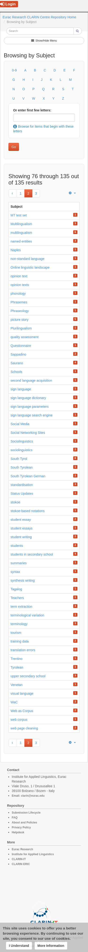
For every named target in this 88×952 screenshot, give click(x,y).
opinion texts (20, 285)
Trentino (17, 659)
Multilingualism (21, 224)
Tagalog (16, 589)
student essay (21, 519)
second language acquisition (31, 380)
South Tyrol (19, 459)
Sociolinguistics (22, 441)
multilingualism (21, 233)
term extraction (21, 606)
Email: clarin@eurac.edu (28, 795)
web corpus (19, 719)
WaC (14, 702)
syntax (15, 572)
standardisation (22, 485)
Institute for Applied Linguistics (33, 854)
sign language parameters (30, 406)
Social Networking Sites (28, 433)
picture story (19, 319)
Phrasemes (19, 302)
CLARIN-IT (19, 859)
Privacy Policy (21, 827)
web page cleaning (24, 728)
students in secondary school (32, 554)
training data (20, 641)
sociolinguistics (21, 450)
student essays (21, 528)
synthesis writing (23, 580)
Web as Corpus (22, 711)
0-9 (14, 70)
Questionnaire (21, 346)
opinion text (19, 276)
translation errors (23, 650)
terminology (19, 624)
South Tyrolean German (28, 476)
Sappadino (18, 354)
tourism (16, 633)
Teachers (17, 598)
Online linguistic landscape (30, 267)
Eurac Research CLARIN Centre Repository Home (39, 17)
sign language (21, 389)
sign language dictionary (28, 398)
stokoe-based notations (28, 511)
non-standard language (27, 259)
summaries (19, 563)
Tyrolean (17, 667)
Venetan (17, 685)
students (17, 546)
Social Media (20, 424)
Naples (16, 250)
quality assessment (24, 337)
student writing (21, 537)
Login (8, 4)
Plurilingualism (21, 328)
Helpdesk (18, 832)
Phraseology (20, 311)
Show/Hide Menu (44, 40)
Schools (16, 372)
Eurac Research (22, 849)
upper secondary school (28, 676)
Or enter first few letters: (32, 110)
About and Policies (24, 822)
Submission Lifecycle (26, 812)
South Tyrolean (22, 467)
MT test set (19, 215)
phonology (18, 293)
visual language (22, 693)
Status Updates (22, 493)
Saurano (17, 363)
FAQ (15, 817)
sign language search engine (32, 415)
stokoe (15, 502)
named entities (21, 241)
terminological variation (27, 615)
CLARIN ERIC (21, 864)
